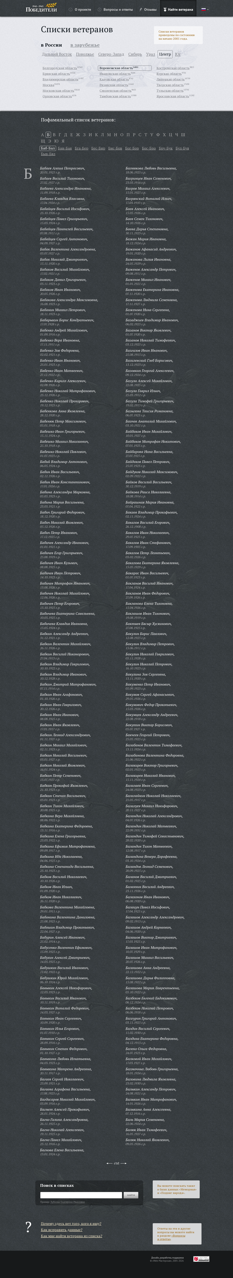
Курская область (169, 73)
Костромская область (173, 68)
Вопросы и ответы (115, 9)
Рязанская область (114, 85)
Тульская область (170, 90)
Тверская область (170, 85)
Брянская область (56, 73)
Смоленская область (115, 90)
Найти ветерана (178, 9)
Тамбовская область (115, 96)
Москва (48, 85)
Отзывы (148, 9)
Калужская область (114, 79)
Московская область (58, 90)
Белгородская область (60, 68)
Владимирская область (60, 79)
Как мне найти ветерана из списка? (71, 1235)
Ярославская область (173, 96)
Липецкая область (171, 79)
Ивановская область (115, 73)
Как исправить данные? (61, 1229)
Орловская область (57, 96)
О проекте (80, 9)
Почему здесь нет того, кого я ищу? (71, 1223)
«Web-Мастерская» (162, 1260)
